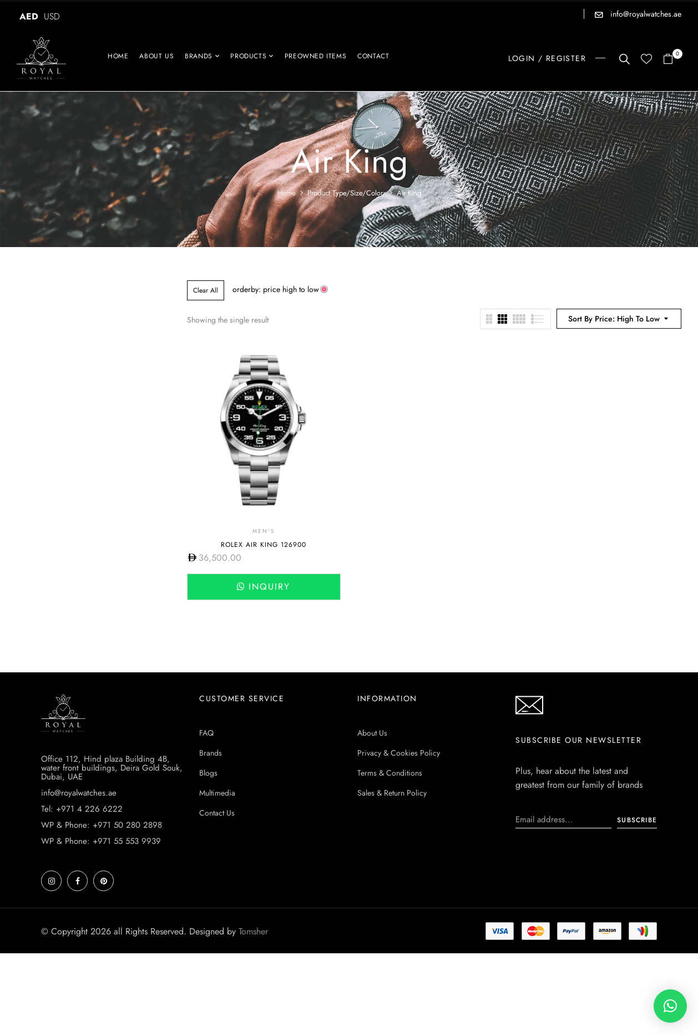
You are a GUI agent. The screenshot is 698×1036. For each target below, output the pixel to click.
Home (286, 193)
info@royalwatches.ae (644, 13)
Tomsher (253, 931)
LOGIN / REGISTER (547, 58)
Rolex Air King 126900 (263, 545)
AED (28, 16)
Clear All (205, 290)
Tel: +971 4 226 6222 (82, 809)
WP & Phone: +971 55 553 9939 (101, 841)
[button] (672, 60)
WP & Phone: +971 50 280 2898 (101, 825)
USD (52, 16)
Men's (263, 531)
